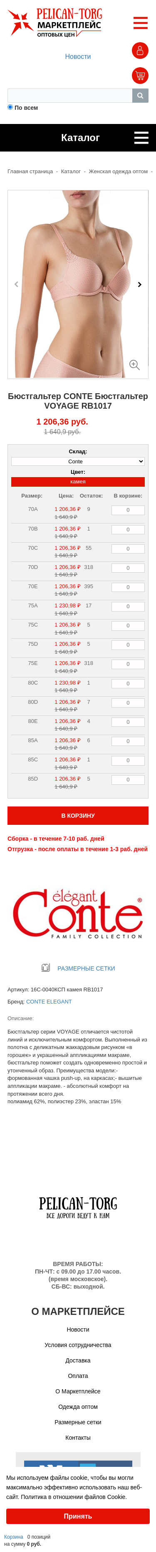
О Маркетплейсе (77, 1391)
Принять (78, 1516)
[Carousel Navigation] (78, 284)
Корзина (13, 1537)
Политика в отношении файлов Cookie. (74, 1497)
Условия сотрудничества (78, 1345)
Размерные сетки (77, 1422)
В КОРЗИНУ (77, 815)
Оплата (78, 1376)
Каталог (71, 171)
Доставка (77, 1360)
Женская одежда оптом (118, 171)
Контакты (77, 1437)
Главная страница (30, 171)
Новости (78, 56)
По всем (26, 107)
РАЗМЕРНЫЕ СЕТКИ (78, 968)
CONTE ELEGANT (49, 1001)
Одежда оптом (78, 1406)
